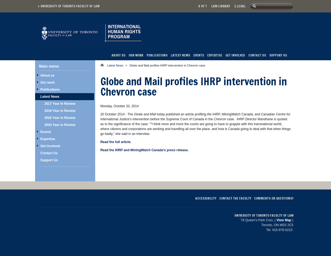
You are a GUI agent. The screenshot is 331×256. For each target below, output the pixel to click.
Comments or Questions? (273, 198)
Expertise (214, 55)
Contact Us (257, 55)
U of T (202, 6)
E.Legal (240, 6)
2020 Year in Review (60, 118)
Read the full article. (115, 142)
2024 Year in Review (60, 125)
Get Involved (235, 55)
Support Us (278, 55)
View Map (284, 220)
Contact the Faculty (235, 198)
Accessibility (205, 198)
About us (118, 55)
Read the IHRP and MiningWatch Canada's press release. (144, 150)
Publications (157, 55)
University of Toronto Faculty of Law (70, 6)
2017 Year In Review (60, 104)
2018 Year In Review (60, 111)
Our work (136, 55)
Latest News (180, 55)
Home (103, 65)
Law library (220, 6)
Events (198, 55)
